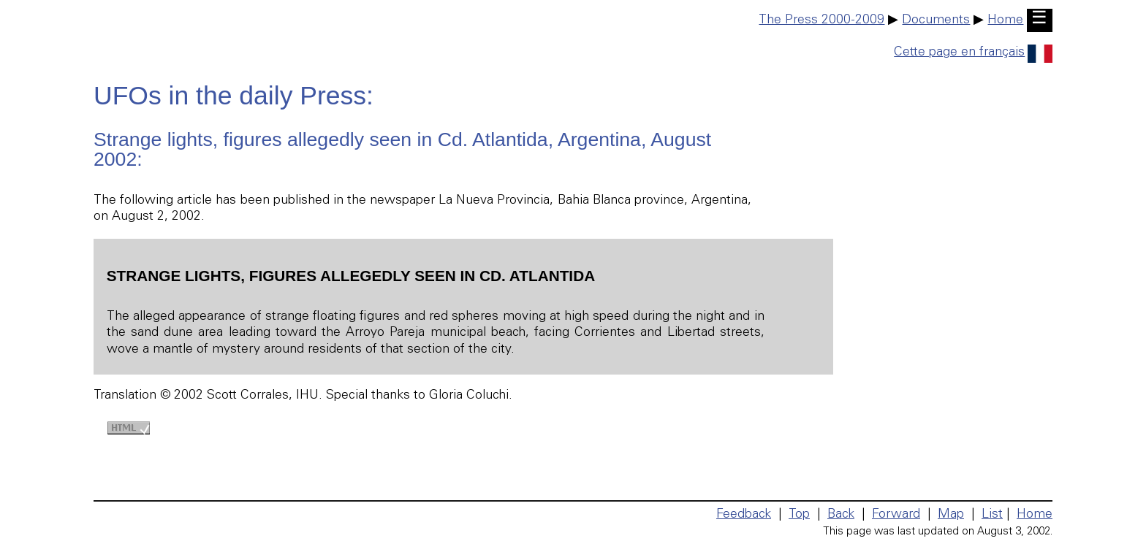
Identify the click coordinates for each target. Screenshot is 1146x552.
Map (951, 514)
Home (1005, 20)
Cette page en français (973, 52)
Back (840, 514)
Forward (896, 514)
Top (799, 514)
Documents (936, 20)
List (992, 514)
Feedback (743, 514)
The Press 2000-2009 (821, 20)
